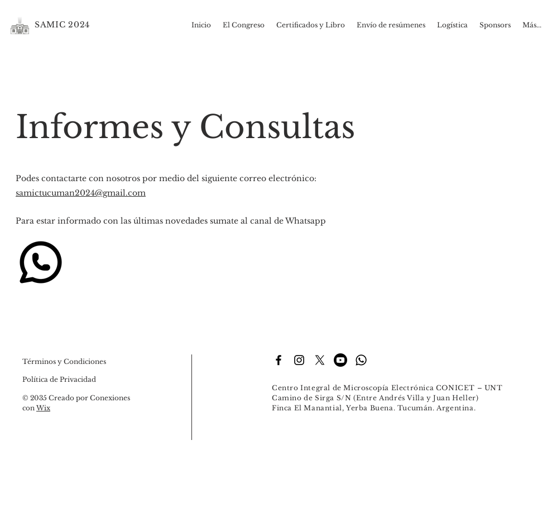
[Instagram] (299, 360)
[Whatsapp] (361, 360)
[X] (320, 360)
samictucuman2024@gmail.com (81, 193)
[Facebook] (278, 360)
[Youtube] (340, 360)
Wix (43, 408)
